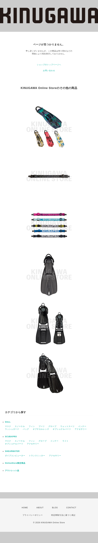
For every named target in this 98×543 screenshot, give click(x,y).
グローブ (52, 426)
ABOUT (40, 508)
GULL (8, 422)
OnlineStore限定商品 (15, 463)
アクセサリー (81, 429)
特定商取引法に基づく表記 (63, 515)
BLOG (55, 508)
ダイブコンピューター (15, 456)
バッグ (26, 429)
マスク (8, 426)
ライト (65, 441)
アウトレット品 (12, 470)
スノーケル (20, 426)
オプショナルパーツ (62, 429)
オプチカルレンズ (41, 429)
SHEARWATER (12, 451)
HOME (25, 508)
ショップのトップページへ (49, 65)
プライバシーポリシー (33, 515)
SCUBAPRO (11, 437)
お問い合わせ (49, 70)
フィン (32, 426)
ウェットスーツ (67, 426)
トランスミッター (37, 456)
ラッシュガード (12, 429)
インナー (82, 426)
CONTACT (71, 508)
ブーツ (42, 426)
